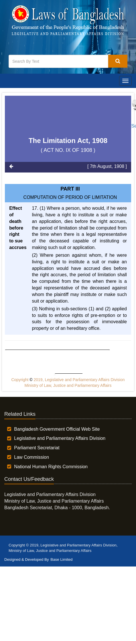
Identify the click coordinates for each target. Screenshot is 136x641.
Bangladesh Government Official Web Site (57, 429)
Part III (70, 189)
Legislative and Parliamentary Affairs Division (59, 438)
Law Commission (31, 457)
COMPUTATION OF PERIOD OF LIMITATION (70, 197)
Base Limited (61, 559)
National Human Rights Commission (51, 466)
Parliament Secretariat (36, 447)
